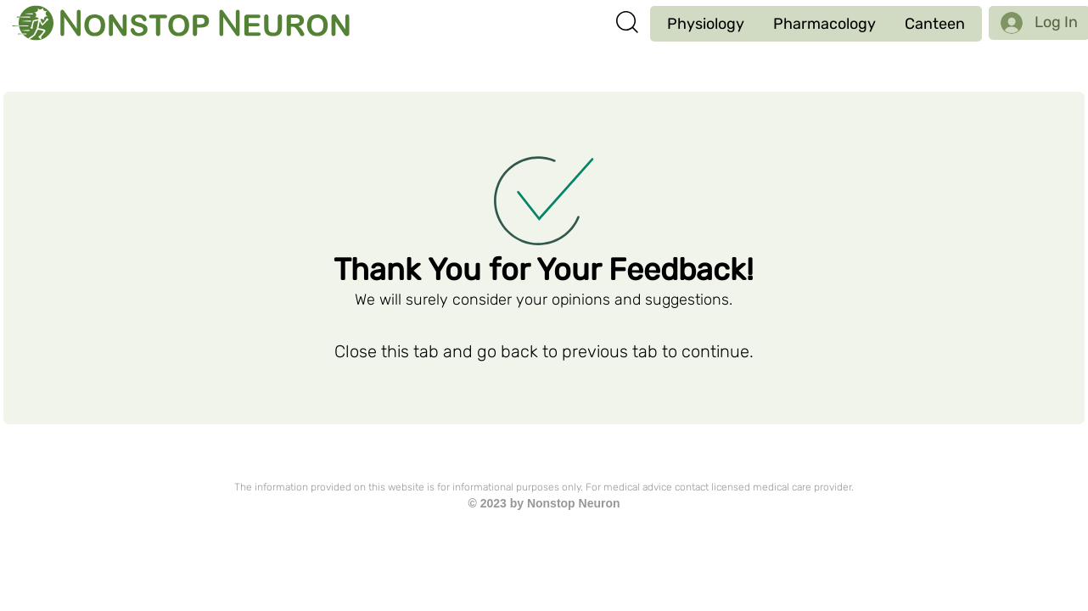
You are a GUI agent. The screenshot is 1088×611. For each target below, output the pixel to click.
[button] (706, 23)
